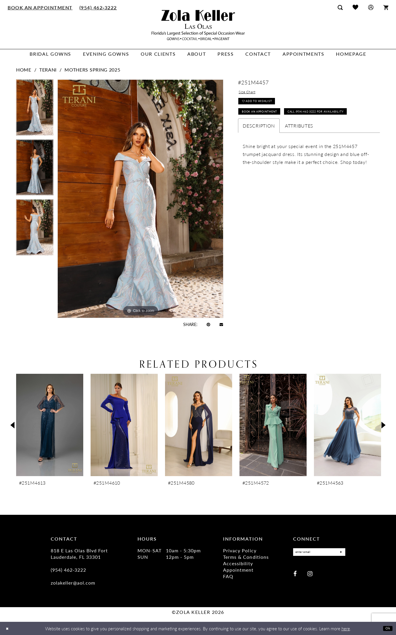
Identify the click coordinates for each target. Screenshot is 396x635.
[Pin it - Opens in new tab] (208, 324)
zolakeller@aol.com (73, 582)
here (345, 628)
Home (23, 69)
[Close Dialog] (9, 628)
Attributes (299, 148)
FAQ (228, 576)
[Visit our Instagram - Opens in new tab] (310, 574)
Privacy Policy (239, 550)
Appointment (238, 569)
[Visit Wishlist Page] (355, 7)
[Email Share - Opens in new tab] (221, 324)
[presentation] (49, 425)
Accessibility (238, 563)
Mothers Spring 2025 (92, 69)
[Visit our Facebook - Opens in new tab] (295, 574)
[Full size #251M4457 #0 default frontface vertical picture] (140, 199)
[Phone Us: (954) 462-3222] (98, 7)
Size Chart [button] (250, 93)
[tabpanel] (34, 109)
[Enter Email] (319, 552)
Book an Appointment (267, 119)
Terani (48, 69)
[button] (370, 7)
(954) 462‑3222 (68, 569)
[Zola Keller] (198, 25)
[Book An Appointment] (40, 7)
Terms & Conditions (245, 556)
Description (259, 148)
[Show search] (340, 7)
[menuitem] (40, 7)
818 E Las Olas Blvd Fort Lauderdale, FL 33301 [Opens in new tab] (79, 553)
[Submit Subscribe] (339, 552)
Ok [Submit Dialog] (386, 628)
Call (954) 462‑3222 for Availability (280, 133)
